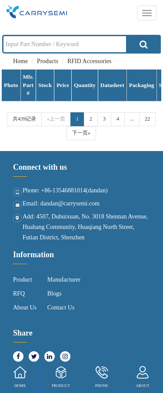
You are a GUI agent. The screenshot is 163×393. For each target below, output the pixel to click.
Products (47, 61)
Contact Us (61, 307)
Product (22, 279)
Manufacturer (63, 279)
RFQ (19, 293)
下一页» (81, 133)
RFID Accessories (89, 61)
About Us (25, 307)
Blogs (54, 293)
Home (20, 61)
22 (147, 119)
